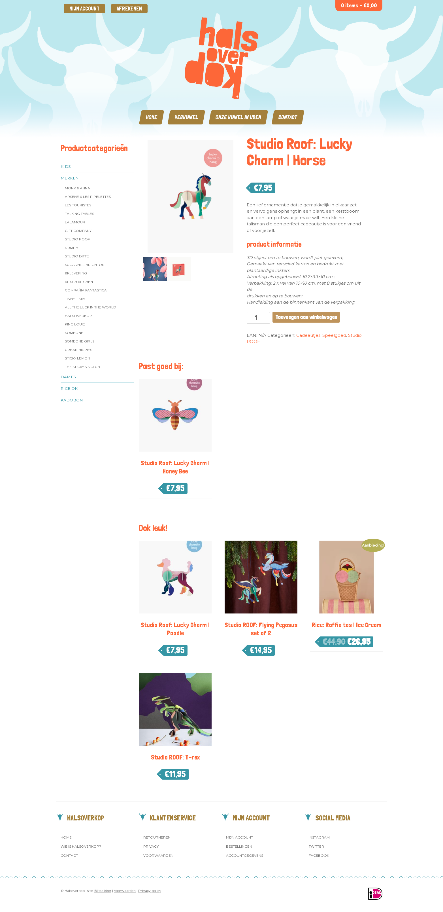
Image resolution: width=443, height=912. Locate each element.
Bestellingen (239, 846)
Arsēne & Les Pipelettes (88, 196)
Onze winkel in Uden (238, 117)
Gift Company (78, 230)
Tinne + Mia (75, 299)
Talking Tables (79, 213)
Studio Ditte (77, 256)
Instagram (319, 837)
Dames (68, 376)
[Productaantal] (258, 318)
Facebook (319, 855)
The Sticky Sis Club (82, 367)
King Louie (75, 324)
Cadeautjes (308, 335)
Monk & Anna (77, 188)
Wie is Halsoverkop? (81, 846)
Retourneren (157, 837)
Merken (70, 178)
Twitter (316, 846)
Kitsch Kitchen (79, 282)
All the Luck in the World (90, 307)
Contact (288, 117)
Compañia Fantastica (86, 290)
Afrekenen (129, 8)
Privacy (151, 846)
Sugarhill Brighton (85, 265)
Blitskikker (102, 890)
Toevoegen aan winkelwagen (306, 317)
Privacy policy (149, 890)
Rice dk (69, 388)
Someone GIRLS (79, 341)
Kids (66, 166)
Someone (74, 333)
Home (151, 117)
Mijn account (84, 8)
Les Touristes (78, 205)
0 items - (359, 5)
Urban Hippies (78, 350)
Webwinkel (186, 117)
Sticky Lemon (77, 358)
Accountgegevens (244, 855)
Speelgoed (334, 335)
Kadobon (72, 400)
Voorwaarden (158, 855)
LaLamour (75, 222)
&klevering (76, 273)
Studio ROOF (77, 239)
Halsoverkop (78, 316)
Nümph (71, 248)
